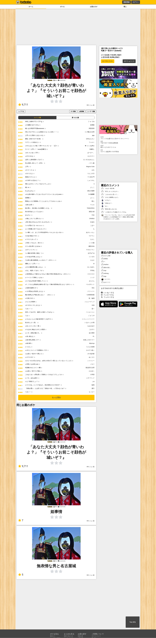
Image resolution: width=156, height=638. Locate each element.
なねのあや (90, 326)
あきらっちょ (90, 232)
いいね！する (107, 293)
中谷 (93, 215)
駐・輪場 (91, 298)
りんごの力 (90, 173)
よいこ (92, 198)
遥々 (93, 308)
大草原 (92, 374)
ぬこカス (91, 357)
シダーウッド (90, 378)
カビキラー (90, 156)
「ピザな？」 (106, 200)
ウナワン (91, 236)
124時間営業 (90, 295)
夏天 (93, 388)
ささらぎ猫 (105, 256)
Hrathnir (104, 265)
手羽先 (92, 270)
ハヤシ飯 (91, 163)
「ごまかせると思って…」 (110, 194)
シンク (92, 277)
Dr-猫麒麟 (91, 194)
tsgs (103, 270)
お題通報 (81, 111)
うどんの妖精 (90, 347)
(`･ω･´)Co (91, 121)
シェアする (21, 111)
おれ (93, 170)
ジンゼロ (91, 256)
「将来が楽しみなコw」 (109, 209)
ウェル (92, 204)
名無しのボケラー (88, 340)
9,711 (23, 104)
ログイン (136, 2)
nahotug (105, 273)
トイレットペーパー (88, 319)
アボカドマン (90, 250)
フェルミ (91, 142)
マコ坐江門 (90, 177)
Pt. (93, 336)
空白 (93, 288)
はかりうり (105, 282)
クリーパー (90, 291)
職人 (125, 7)
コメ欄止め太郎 (89, 132)
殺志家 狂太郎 (90, 367)
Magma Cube (90, 166)
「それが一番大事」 (108, 189)
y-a (93, 381)
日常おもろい (90, 139)
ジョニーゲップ (89, 302)
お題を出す (94, 7)
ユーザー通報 (91, 111)
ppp (93, 135)
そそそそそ (90, 274)
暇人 (93, 201)
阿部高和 (91, 128)
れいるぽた (90, 267)
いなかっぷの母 (89, 322)
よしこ (92, 187)
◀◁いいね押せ (89, 146)
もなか (92, 260)
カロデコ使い (90, 350)
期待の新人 (105, 268)
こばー (92, 225)
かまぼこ (91, 371)
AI (93, 263)
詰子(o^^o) (91, 253)
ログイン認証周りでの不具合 (118, 150)
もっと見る (56, 397)
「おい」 (105, 206)
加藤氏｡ (91, 149)
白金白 (92, 222)
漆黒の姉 (91, 211)
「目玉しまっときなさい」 (110, 191)
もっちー (91, 392)
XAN (93, 305)
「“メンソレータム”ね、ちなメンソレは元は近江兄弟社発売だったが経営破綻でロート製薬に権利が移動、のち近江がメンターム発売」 (118, 217)
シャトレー (90, 360)
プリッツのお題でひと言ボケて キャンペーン (118, 137)
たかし (92, 239)
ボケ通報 (73, 111)
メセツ (92, 364)
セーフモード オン (107, 61)
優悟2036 (91, 246)
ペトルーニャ (90, 312)
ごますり (91, 329)
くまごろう (105, 279)
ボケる (62, 7)
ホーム (31, 7)
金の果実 (91, 333)
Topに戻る (132, 622)
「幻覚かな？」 (107, 203)
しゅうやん (90, 180)
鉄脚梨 (92, 125)
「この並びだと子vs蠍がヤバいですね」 (114, 212)
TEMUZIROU (90, 208)
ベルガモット (90, 284)
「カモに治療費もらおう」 (110, 197)
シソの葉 (91, 243)
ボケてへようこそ (129, 61)
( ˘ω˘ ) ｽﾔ (91, 315)
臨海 (93, 385)
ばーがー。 (90, 152)
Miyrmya (91, 343)
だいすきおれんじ (88, 159)
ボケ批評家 (90, 354)
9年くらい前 (90, 105)
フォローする (107, 295)
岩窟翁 (104, 259)
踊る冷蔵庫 (90, 191)
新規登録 (127, 2)
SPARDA (91, 218)
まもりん (91, 281)
